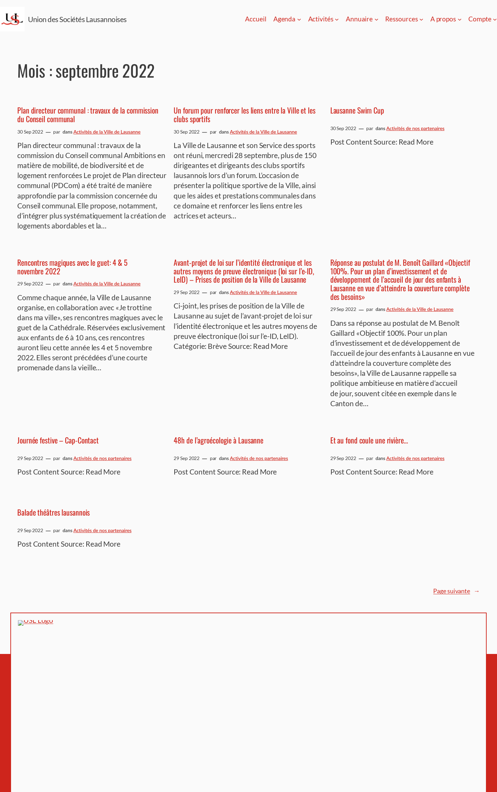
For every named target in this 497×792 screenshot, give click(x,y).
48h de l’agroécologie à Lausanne (218, 440)
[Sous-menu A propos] (460, 19)
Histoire (347, 672)
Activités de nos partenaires (415, 128)
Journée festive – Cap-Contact (58, 440)
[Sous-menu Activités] (337, 19)
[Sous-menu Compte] (495, 19)
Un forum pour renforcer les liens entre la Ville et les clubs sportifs (244, 114)
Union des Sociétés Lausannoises (77, 19)
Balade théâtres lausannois (53, 512)
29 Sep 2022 (30, 283)
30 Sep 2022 (30, 132)
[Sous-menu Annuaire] (376, 19)
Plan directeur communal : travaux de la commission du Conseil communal (87, 114)
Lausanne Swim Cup (357, 110)
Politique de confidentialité (372, 663)
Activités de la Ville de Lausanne (107, 132)
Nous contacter (356, 680)
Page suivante (456, 591)
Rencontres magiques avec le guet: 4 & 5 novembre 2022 (72, 266)
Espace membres (358, 654)
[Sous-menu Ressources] (421, 19)
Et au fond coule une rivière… (369, 440)
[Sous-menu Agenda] (299, 19)
